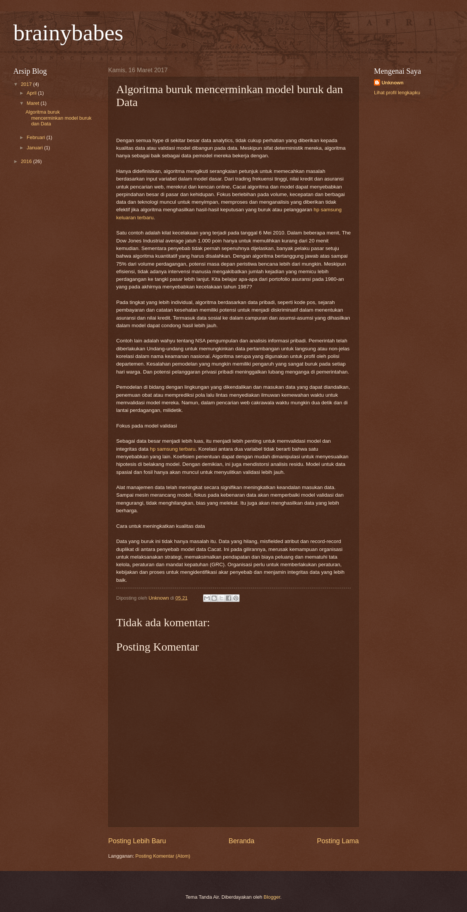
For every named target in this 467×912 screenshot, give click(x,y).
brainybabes (68, 32)
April (32, 93)
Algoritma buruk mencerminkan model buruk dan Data (58, 118)
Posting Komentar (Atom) (163, 856)
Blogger (271, 897)
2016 (27, 161)
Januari (35, 147)
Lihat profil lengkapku (397, 92)
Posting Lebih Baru (137, 841)
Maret (34, 103)
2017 (27, 84)
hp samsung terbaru (173, 449)
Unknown (393, 83)
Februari (36, 137)
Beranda (241, 841)
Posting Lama (338, 841)
